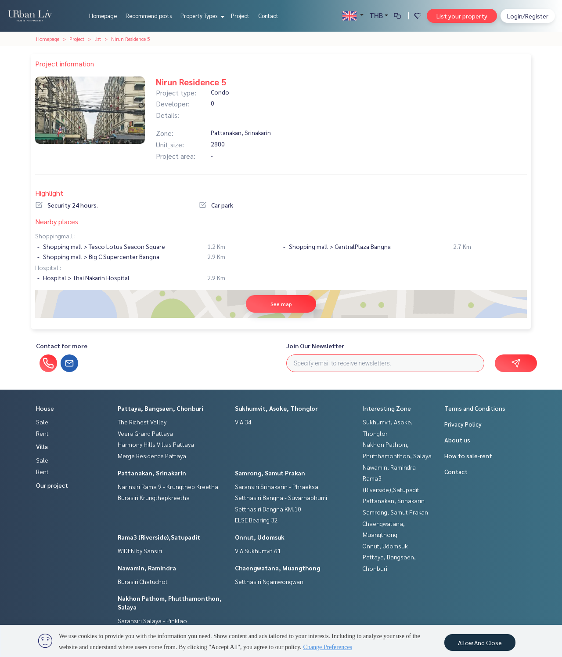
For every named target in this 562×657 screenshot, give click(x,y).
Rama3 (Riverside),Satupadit (159, 537)
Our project (52, 485)
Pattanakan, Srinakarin (152, 473)
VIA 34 (243, 422)
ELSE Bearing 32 (256, 520)
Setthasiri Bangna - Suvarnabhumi (281, 497)
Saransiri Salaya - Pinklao (152, 620)
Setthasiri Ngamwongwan (269, 581)
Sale (42, 422)
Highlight (49, 192)
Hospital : (48, 267)
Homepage (103, 15)
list (97, 38)
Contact (268, 15)
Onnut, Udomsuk (260, 537)
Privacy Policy (463, 424)
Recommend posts (149, 15)
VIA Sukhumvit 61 (258, 551)
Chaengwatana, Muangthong (277, 568)
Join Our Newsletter (315, 346)
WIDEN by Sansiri (140, 551)
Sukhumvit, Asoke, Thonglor (276, 408)
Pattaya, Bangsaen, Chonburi (160, 408)
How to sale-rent (468, 456)
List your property (461, 16)
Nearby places (56, 221)
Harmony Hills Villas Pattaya (156, 444)
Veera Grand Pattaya (145, 433)
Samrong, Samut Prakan (270, 473)
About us (457, 440)
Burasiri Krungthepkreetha (154, 497)
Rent (42, 433)
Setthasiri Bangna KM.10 (268, 509)
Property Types (201, 15)
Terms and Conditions (474, 408)
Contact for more (61, 346)
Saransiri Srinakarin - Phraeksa (276, 486)
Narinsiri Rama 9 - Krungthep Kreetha (168, 486)
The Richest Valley (142, 422)
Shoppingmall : (55, 236)
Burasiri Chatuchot (143, 581)
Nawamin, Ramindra (147, 568)
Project (240, 15)
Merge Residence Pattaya (152, 456)
